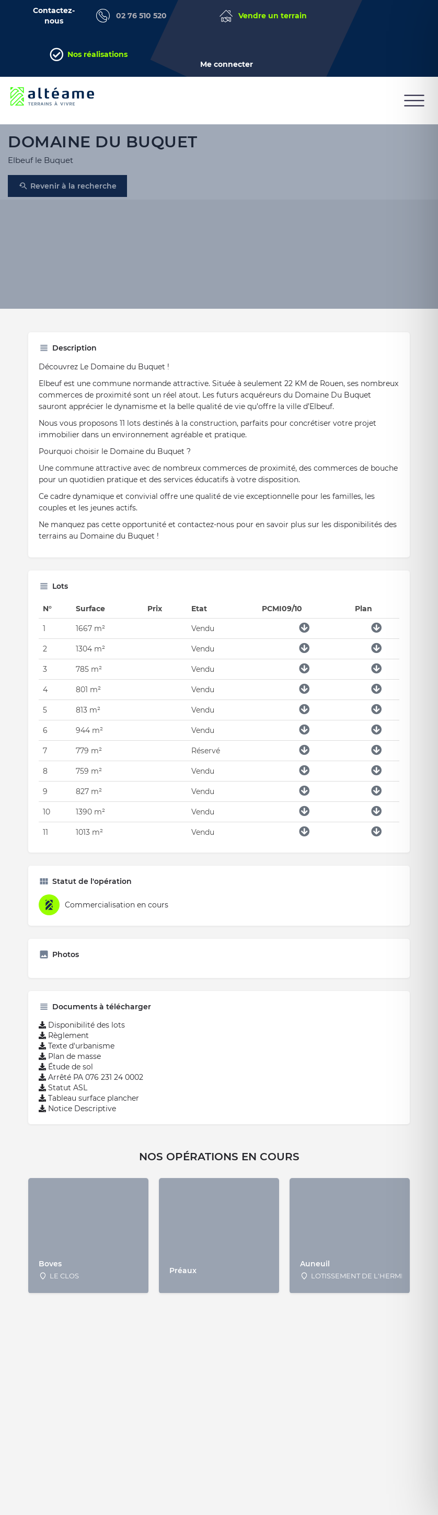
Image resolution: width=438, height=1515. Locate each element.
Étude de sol (66, 1074)
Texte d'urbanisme (76, 1053)
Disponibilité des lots (82, 1033)
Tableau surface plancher (89, 1106)
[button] (414, 100)
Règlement (64, 1043)
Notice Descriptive (77, 1116)
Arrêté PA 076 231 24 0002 (91, 1085)
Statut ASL (63, 1095)
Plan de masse (70, 1064)
